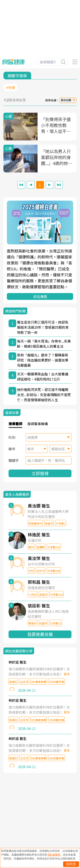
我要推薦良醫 (40, 634)
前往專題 (40, 296)
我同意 (71, 864)
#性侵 (10, 87)
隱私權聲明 (54, 854)
